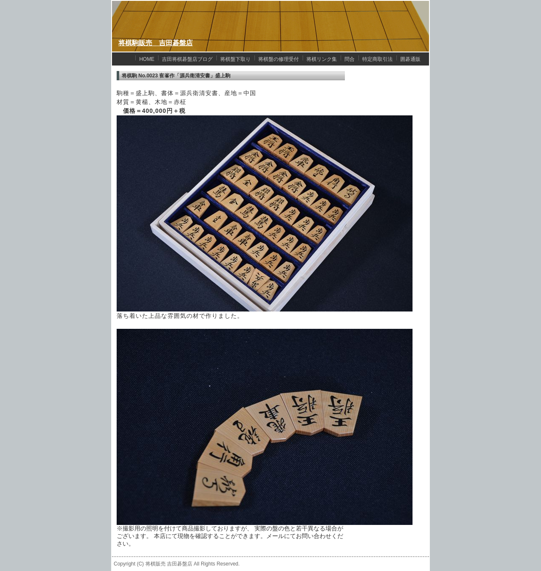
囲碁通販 (410, 59)
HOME (146, 59)
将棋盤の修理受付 (278, 59)
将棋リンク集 (321, 59)
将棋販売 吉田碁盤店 (168, 564)
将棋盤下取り (235, 59)
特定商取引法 (377, 59)
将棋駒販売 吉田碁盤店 (155, 42)
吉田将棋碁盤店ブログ (187, 59)
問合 (349, 59)
